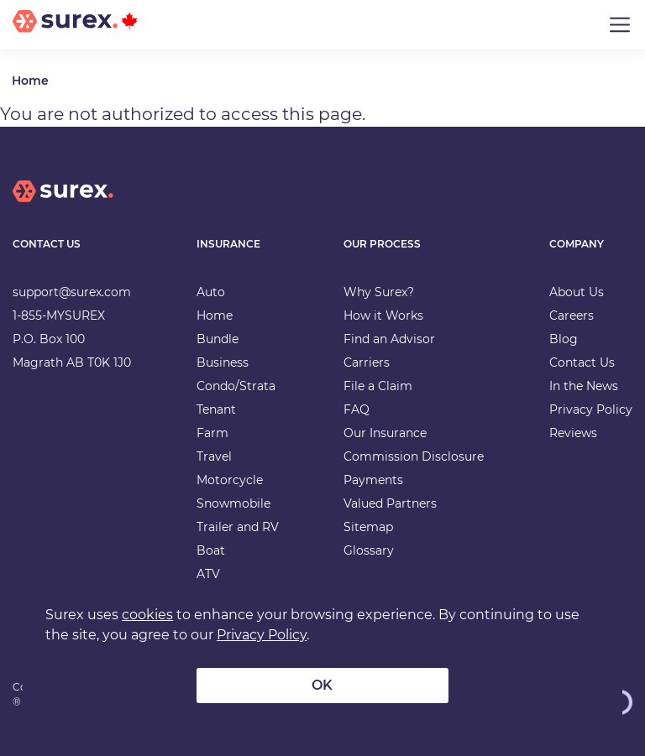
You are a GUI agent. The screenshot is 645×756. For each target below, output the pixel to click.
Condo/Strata (236, 386)
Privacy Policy (590, 409)
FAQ (356, 409)
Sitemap (368, 526)
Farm (212, 433)
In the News (583, 386)
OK (322, 685)
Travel (214, 456)
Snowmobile (233, 503)
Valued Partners (390, 503)
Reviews (573, 433)
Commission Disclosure (413, 456)
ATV (208, 573)
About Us (576, 292)
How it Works (383, 315)
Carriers (366, 362)
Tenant (216, 409)
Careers (571, 315)
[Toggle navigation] (619, 25)
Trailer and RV (238, 526)
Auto (211, 292)
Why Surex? (378, 292)
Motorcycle (230, 479)
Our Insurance (385, 433)
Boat (211, 550)
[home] (63, 204)
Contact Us (582, 362)
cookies (147, 615)
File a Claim (377, 386)
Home (30, 80)
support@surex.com (72, 292)
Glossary (368, 550)
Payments (373, 479)
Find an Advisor (389, 339)
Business (223, 362)
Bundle (218, 339)
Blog (563, 339)
